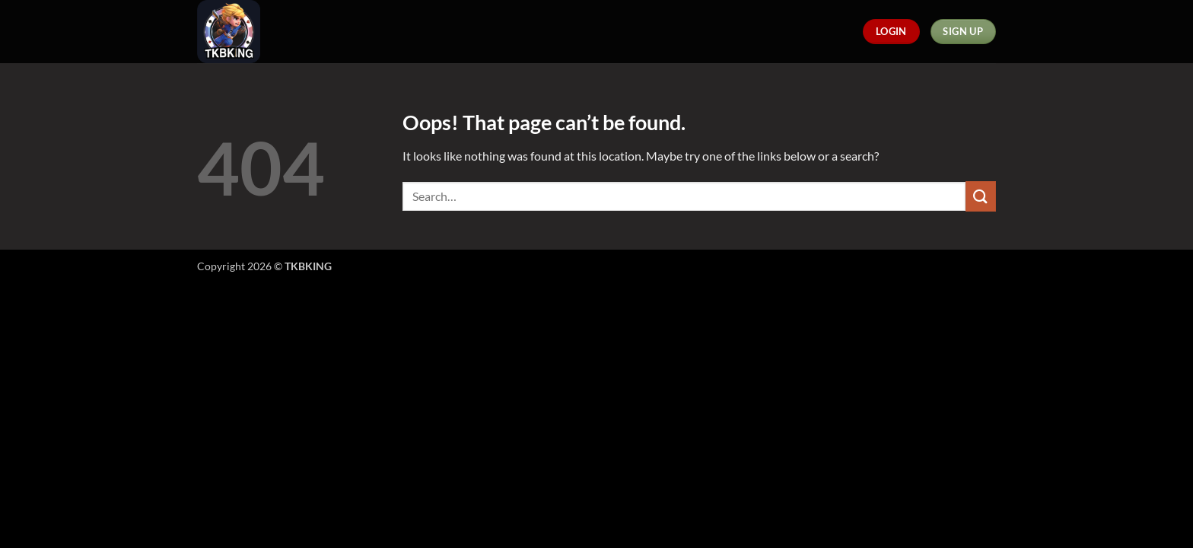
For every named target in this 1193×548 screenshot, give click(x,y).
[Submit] (981, 196)
